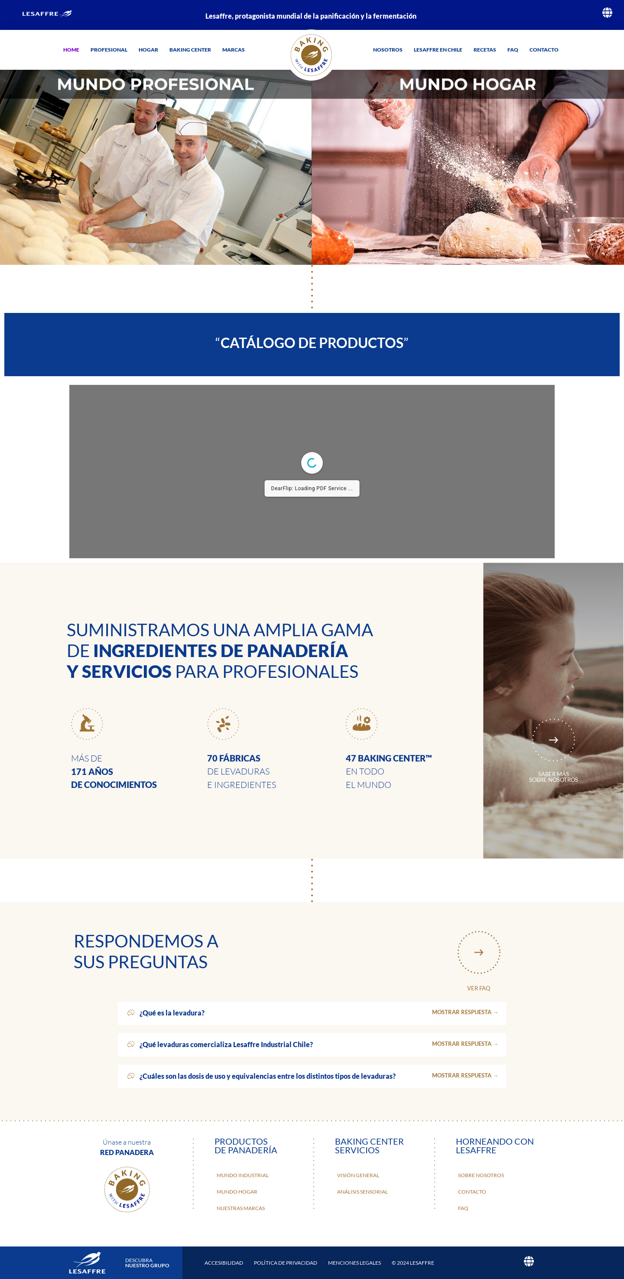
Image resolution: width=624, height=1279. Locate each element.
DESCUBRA (147, 1263)
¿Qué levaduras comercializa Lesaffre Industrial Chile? (226, 1044)
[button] (312, 1013)
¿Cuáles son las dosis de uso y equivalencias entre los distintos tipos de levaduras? (268, 1076)
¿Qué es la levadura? (172, 1013)
